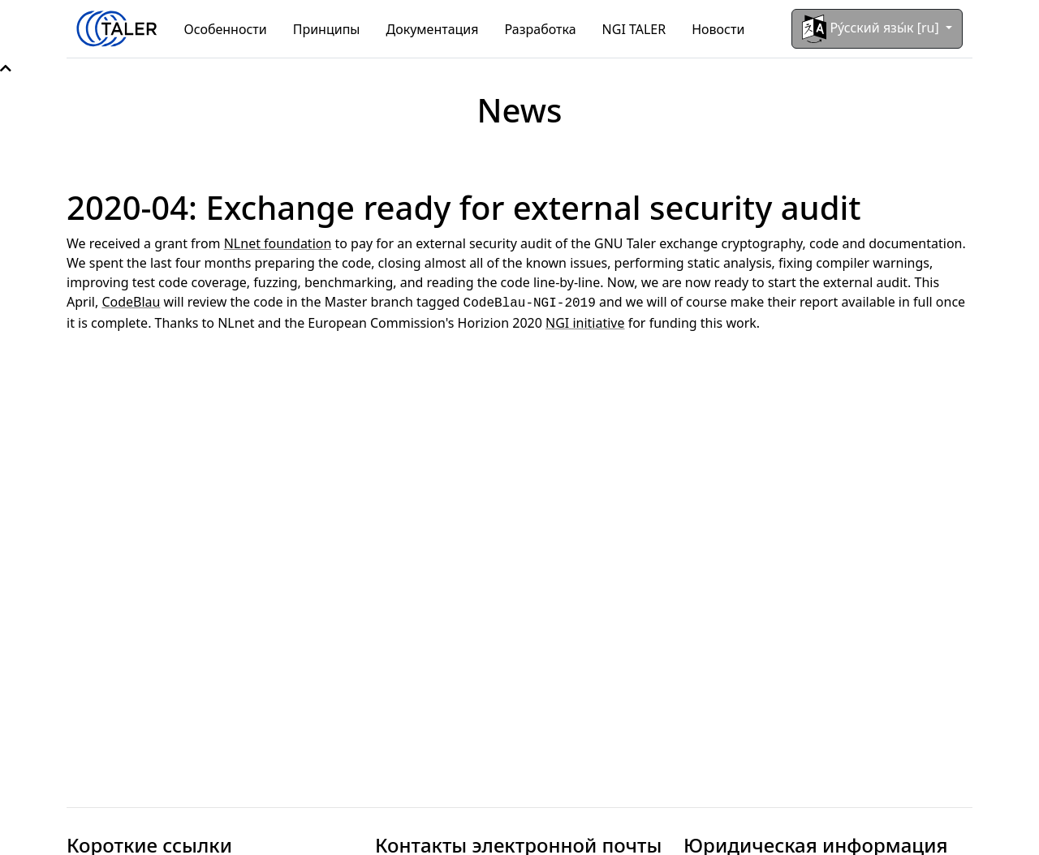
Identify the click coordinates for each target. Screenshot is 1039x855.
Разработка (540, 29)
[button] (5, 68)
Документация (432, 29)
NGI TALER (634, 29)
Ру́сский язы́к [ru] (872, 29)
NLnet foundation (278, 243)
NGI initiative (584, 321)
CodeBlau (130, 302)
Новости (718, 29)
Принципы (326, 29)
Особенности (225, 29)
